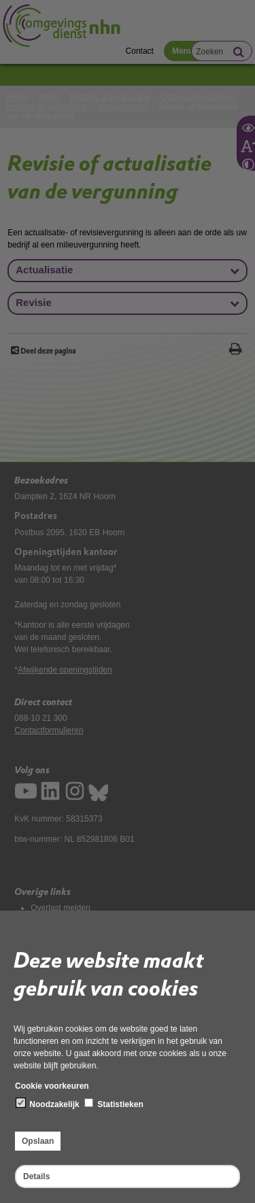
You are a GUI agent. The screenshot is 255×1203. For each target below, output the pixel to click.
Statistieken (113, 1103)
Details (36, 1176)
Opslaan (38, 1141)
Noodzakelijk (48, 1103)
